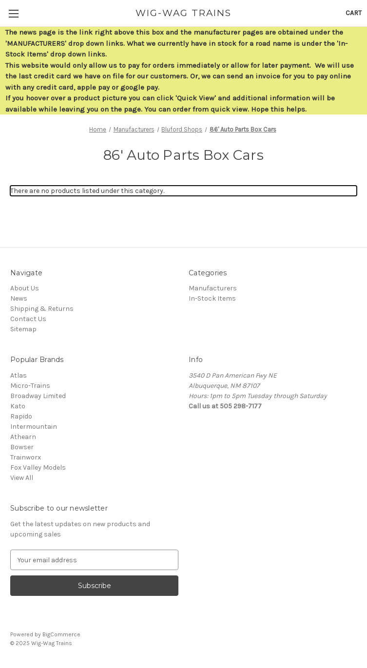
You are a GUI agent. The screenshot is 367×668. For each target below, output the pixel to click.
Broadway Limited (38, 396)
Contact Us (28, 319)
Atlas (18, 375)
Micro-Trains (30, 386)
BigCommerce (61, 634)
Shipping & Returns (42, 309)
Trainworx (25, 457)
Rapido (21, 416)
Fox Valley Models (38, 467)
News (18, 298)
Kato (17, 406)
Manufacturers (213, 288)
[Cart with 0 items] (353, 13)
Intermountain (33, 426)
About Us (24, 288)
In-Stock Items (212, 298)
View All (21, 478)
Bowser (22, 447)
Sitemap (23, 329)
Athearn (23, 437)
